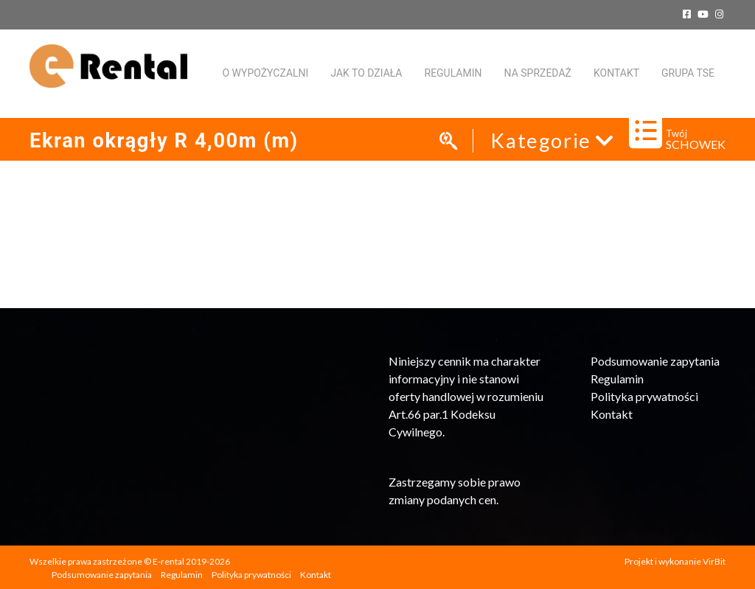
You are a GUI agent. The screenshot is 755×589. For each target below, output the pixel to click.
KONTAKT (616, 73)
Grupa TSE (687, 73)
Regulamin (453, 73)
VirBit (714, 561)
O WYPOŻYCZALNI (265, 73)
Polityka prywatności (644, 396)
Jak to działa (366, 73)
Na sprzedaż (537, 73)
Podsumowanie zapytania (655, 361)
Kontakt (612, 414)
